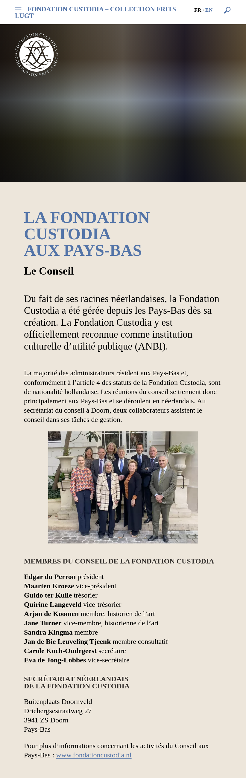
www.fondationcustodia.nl (94, 755)
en (209, 10)
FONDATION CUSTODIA (95, 12)
